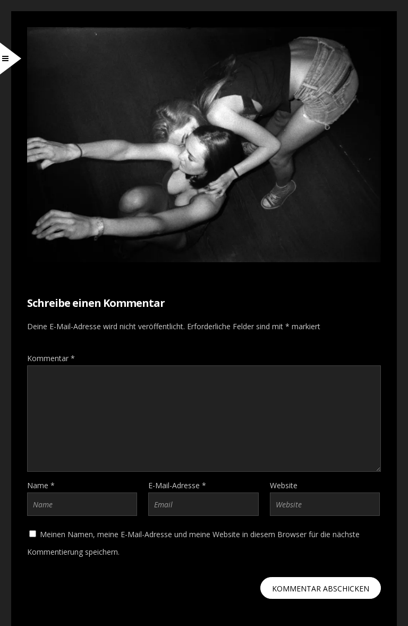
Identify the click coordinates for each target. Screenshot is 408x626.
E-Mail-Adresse (177, 485)
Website (284, 485)
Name (41, 485)
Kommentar (51, 358)
